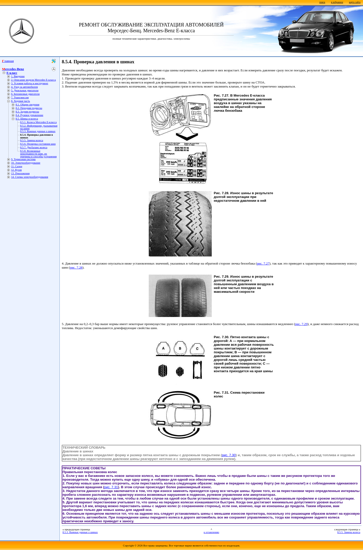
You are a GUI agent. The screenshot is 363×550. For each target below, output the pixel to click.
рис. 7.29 (301, 324)
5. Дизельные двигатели (24, 90)
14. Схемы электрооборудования (29, 177)
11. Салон (16, 166)
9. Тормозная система (23, 159)
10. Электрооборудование (25, 162)
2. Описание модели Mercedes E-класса (33, 79)
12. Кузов (16, 169)
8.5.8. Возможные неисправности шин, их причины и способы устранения (38, 154)
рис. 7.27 (263, 263)
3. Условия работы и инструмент (29, 83)
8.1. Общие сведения (27, 104)
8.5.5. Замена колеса (31, 140)
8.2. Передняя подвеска (29, 108)
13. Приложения (20, 173)
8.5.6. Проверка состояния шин (38, 143)
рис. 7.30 (229, 455)
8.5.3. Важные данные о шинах (37, 131)
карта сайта (354, 2)
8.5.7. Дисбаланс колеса (33, 147)
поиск (322, 2)
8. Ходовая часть (20, 101)
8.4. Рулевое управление (29, 115)
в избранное (337, 2)
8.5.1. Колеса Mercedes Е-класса (38, 122)
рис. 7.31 (111, 487)
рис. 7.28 (76, 267)
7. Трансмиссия (20, 97)
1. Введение (18, 76)
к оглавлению (211, 532)
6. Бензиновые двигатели (25, 94)
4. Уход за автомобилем (24, 86)
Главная (8, 61)
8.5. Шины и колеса (27, 118)
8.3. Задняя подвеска (27, 111)
